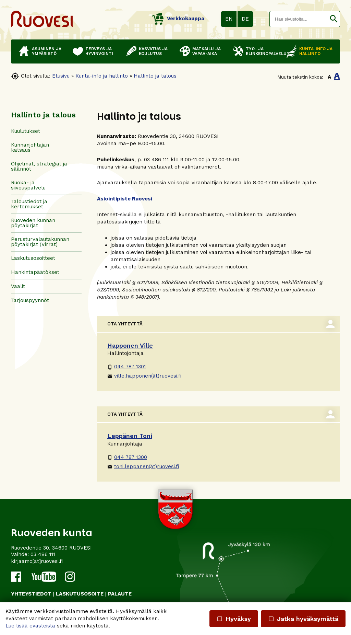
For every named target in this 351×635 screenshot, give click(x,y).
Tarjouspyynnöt (30, 300)
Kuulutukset (25, 131)
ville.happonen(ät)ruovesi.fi (144, 376)
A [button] (329, 77)
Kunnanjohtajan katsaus (30, 147)
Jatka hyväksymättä (303, 618)
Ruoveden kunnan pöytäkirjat (33, 223)
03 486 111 (43, 554)
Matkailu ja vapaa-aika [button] (206, 51)
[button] (334, 19)
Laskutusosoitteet (33, 258)
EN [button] (229, 19)
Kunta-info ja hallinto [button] (315, 51)
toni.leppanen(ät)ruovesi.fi (143, 466)
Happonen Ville (130, 345)
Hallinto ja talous (155, 76)
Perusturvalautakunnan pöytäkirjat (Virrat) (40, 241)
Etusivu (61, 76)
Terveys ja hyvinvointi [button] (99, 51)
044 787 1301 (126, 366)
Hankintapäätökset (35, 272)
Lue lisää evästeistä (30, 626)
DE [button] (245, 19)
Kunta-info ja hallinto (101, 76)
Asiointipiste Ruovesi (124, 199)
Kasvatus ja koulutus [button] (153, 51)
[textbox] (299, 19)
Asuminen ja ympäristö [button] (46, 51)
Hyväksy (234, 618)
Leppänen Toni (129, 435)
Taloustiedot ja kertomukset (29, 204)
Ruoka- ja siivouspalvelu (28, 185)
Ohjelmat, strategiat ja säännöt (39, 166)
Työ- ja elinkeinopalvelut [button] (263, 51)
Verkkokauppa (178, 18)
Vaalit (18, 286)
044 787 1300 (127, 457)
